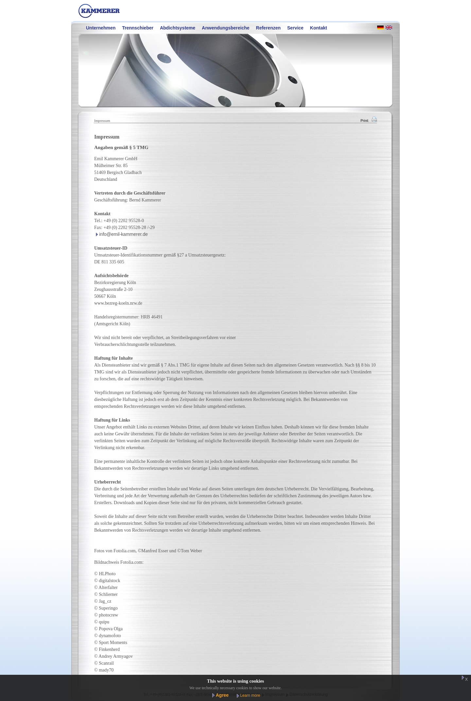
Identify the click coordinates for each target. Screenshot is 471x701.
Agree (222, 695)
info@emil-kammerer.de (123, 234)
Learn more (250, 695)
